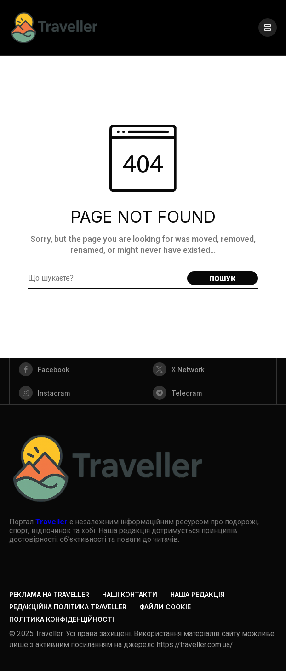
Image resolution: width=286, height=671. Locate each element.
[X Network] (210, 369)
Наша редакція (197, 594)
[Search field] (105, 278)
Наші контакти (129, 594)
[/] (267, 27)
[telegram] (210, 392)
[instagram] (76, 392)
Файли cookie (165, 607)
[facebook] (76, 369)
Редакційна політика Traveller (67, 607)
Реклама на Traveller (49, 594)
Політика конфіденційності (61, 619)
